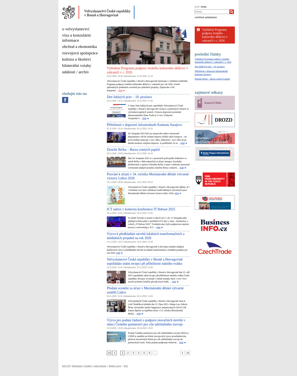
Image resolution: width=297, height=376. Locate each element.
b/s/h (197, 6)
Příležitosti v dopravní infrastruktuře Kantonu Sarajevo (144, 125)
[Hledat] (231, 11)
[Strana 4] (139, 353)
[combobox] (212, 11)
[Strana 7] (155, 353)
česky (204, 6)
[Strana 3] (133, 353)
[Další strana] (182, 353)
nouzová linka (212, 102)
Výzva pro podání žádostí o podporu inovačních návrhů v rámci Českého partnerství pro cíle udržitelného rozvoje (146, 322)
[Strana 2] (128, 353)
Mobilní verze (115, 366)
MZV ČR (66, 366)
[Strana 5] (144, 353)
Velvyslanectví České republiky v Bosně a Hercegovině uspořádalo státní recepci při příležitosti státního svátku (145, 261)
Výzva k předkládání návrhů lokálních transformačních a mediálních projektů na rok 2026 (145, 236)
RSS (126, 366)
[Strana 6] (149, 353)
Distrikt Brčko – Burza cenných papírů (133, 149)
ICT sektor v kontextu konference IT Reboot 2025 (141, 209)
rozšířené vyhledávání (206, 17)
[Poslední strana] (188, 353)
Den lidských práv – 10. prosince (129, 97)
